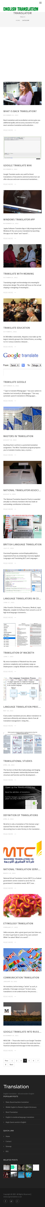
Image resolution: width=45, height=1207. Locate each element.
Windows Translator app (19, 219)
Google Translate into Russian (22, 1031)
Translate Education (16, 327)
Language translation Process (22, 706)
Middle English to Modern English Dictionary (21, 1107)
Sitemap (8, 1146)
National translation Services (22, 869)
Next (11, 1064)
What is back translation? (20, 111)
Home (18, 20)
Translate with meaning (18, 273)
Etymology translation (18, 923)
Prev (6, 1061)
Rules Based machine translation (17, 1102)
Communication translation (21, 977)
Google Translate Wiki (17, 165)
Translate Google (14, 381)
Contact (8, 1141)
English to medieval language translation (20, 1117)
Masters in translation (18, 436)
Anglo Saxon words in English (16, 1122)
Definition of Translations (20, 815)
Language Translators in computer (22, 598)
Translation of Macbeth (18, 652)
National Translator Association (22, 490)
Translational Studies (17, 761)
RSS (7, 1151)
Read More (8, 130)
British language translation (22, 544)
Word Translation (12, 1112)
